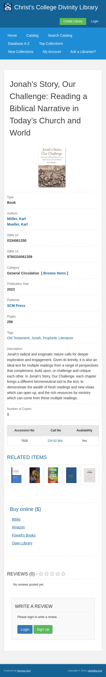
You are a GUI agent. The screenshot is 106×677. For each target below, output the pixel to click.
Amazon (18, 527)
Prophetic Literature (58, 338)
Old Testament (18, 338)
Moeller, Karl (17, 224)
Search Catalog (60, 35)
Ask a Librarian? (83, 52)
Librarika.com (95, 670)
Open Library (22, 543)
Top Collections (51, 44)
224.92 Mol (54, 441)
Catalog (32, 35)
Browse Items (54, 273)
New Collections (20, 52)
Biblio (16, 519)
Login (94, 21)
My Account (52, 52)
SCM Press (16, 306)
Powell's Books (24, 535)
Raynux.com (24, 670)
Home (12, 35)
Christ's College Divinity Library (56, 7)
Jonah (36, 338)
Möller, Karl (16, 219)
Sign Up (43, 629)
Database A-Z (19, 44)
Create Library (73, 21)
